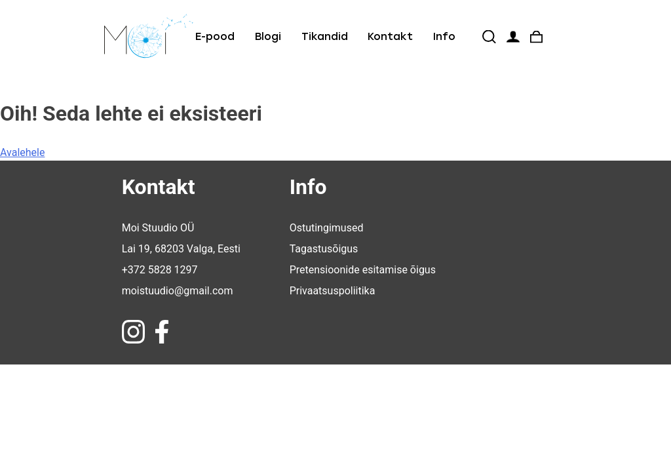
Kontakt (390, 36)
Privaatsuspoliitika (332, 291)
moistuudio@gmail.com (177, 291)
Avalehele (22, 152)
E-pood (215, 36)
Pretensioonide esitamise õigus (363, 270)
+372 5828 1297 (160, 270)
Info (444, 36)
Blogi (268, 36)
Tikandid (324, 36)
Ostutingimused (327, 228)
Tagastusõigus (324, 249)
